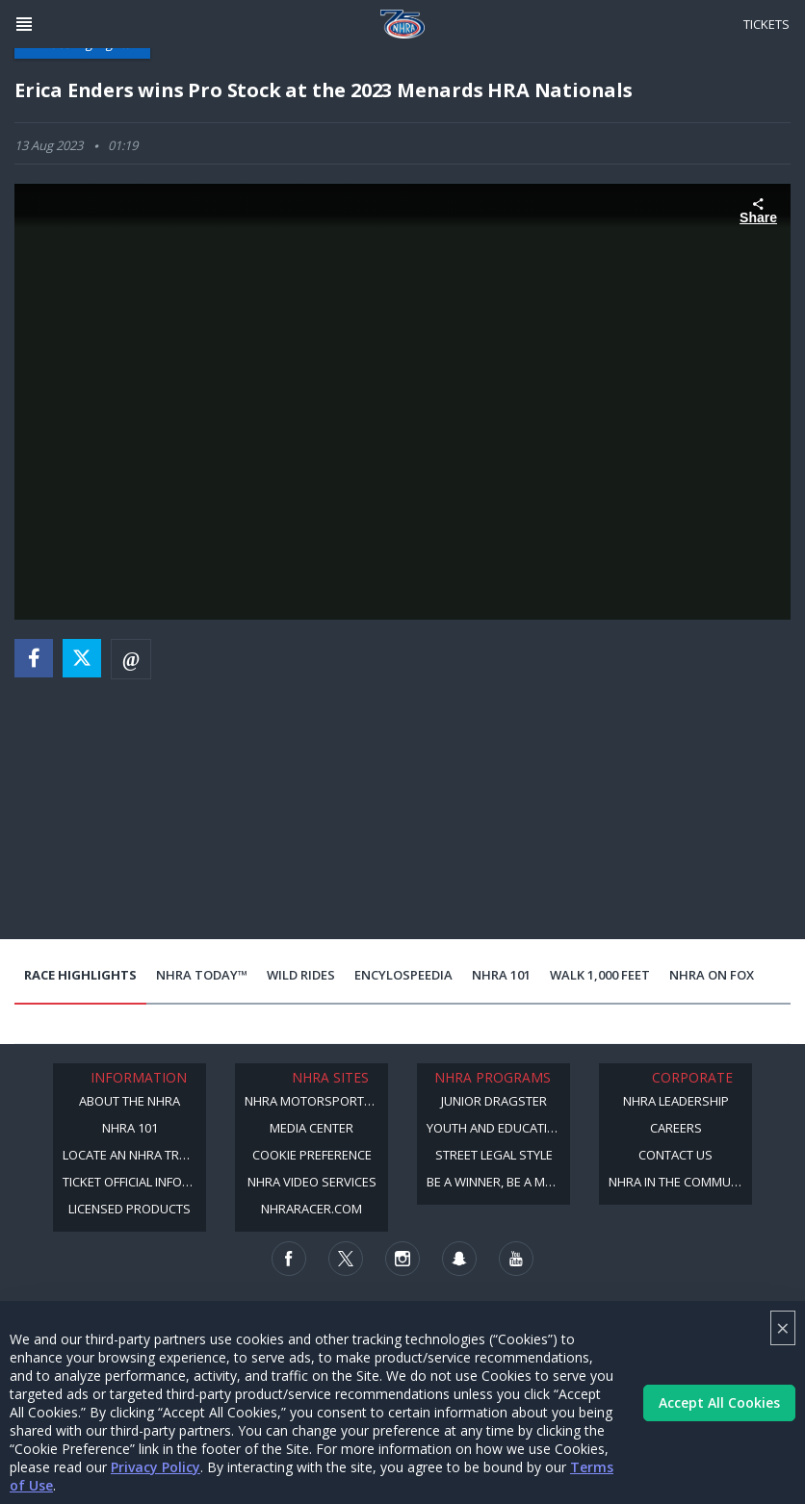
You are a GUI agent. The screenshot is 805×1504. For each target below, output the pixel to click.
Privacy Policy (155, 1467)
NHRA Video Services (312, 1181)
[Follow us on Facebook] (289, 1258)
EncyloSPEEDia (403, 974)
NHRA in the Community (680, 1181)
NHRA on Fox (711, 974)
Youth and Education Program (498, 1127)
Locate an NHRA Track (132, 1154)
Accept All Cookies (719, 1402)
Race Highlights (80, 974)
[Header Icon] (24, 24)
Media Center (311, 1127)
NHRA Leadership (676, 1100)
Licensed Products (129, 1208)
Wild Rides (301, 974)
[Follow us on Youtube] (516, 1258)
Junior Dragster (494, 1100)
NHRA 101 (501, 974)
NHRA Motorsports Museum (316, 1100)
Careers (676, 1127)
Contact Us (675, 1154)
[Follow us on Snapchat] (459, 1258)
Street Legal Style (494, 1154)
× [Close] (783, 1327)
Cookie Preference (312, 1154)
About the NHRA (129, 1100)
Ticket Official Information (134, 1181)
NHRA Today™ (201, 974)
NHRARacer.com (311, 1208)
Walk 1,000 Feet (600, 974)
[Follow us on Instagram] (402, 1258)
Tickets (766, 24)
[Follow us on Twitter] (345, 1258)
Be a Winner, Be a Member (498, 1181)
